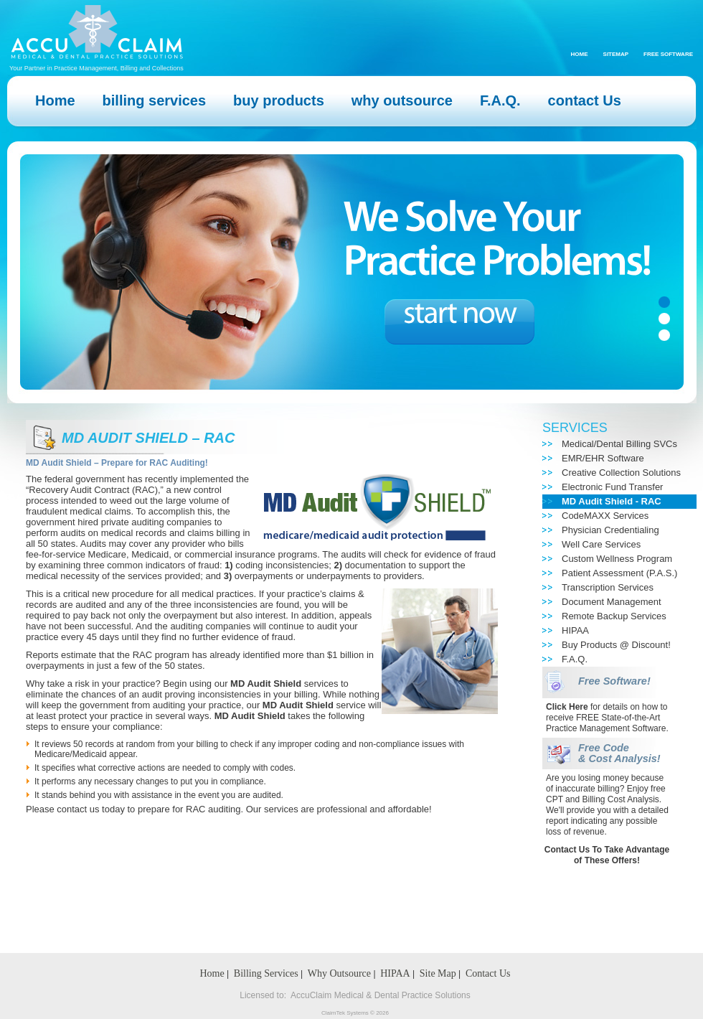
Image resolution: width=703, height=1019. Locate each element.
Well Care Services (601, 544)
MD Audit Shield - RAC (611, 501)
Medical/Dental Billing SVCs (619, 443)
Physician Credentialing (610, 530)
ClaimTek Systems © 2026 (355, 1013)
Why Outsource (339, 973)
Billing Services (266, 973)
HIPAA (575, 630)
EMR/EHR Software (603, 458)
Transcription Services (608, 587)
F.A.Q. (575, 659)
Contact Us (488, 973)
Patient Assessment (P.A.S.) (619, 573)
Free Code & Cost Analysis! (619, 753)
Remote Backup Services (614, 616)
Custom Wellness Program (617, 558)
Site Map (438, 973)
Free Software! (614, 681)
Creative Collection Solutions (621, 472)
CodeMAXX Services (605, 515)
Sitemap (616, 54)
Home (579, 54)
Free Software (668, 54)
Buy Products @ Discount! (616, 644)
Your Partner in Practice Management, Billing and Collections (96, 68)
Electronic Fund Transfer (612, 487)
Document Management (611, 601)
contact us (78, 809)
